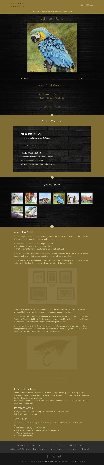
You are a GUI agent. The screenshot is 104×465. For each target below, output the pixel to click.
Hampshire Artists (56, 449)
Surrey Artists (22, 445)
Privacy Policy (86, 449)
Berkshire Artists (39, 449)
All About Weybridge (48, 461)
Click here (18, 309)
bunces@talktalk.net (34, 160)
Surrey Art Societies (58, 445)
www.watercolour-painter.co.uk (42, 164)
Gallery (33, 445)
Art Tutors (43, 445)
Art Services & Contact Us (20, 449)
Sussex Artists (72, 449)
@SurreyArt (80, 461)
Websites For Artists (76, 445)
